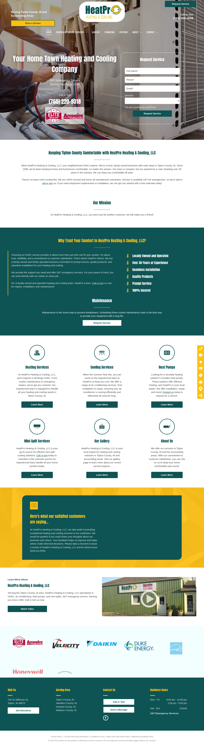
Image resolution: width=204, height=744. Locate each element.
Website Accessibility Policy (142, 736)
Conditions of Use (97, 736)
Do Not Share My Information (77, 736)
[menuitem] (49, 32)
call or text (47, 183)
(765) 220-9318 (183, 18)
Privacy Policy (56, 736)
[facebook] (105, 718)
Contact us (168, 392)
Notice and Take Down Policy (118, 736)
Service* (129, 95)
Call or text (98, 283)
